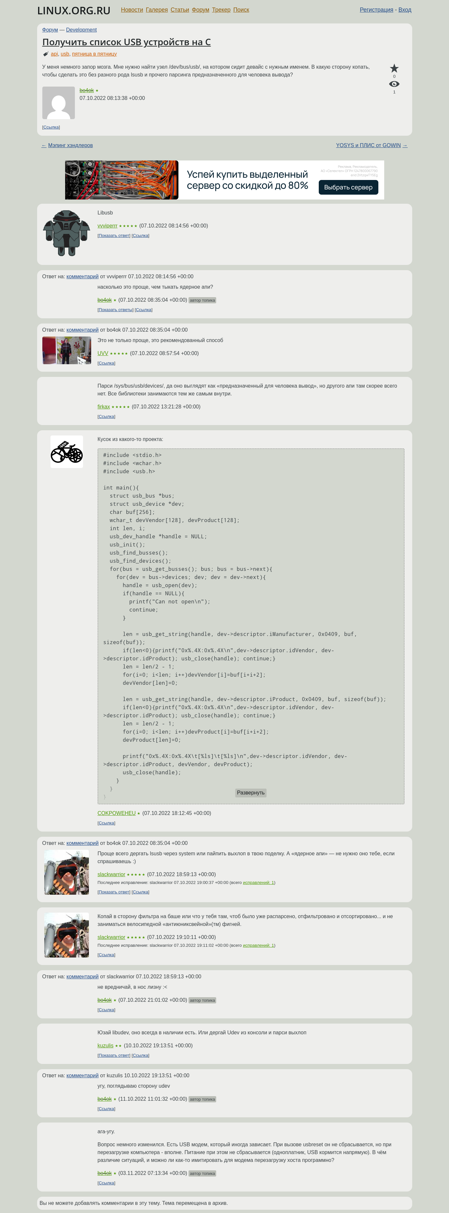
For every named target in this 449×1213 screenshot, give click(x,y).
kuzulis (106, 1045)
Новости (132, 10)
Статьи (180, 10)
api (54, 54)
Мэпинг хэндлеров (70, 145)
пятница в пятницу (94, 54)
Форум (200, 10)
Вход (405, 10)
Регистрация (376, 10)
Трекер (221, 10)
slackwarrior (111, 874)
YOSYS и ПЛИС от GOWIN (368, 145)
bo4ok (87, 90)
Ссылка (51, 127)
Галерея (157, 10)
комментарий (82, 276)
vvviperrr (108, 225)
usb (65, 54)
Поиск (241, 10)
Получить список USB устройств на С (126, 41)
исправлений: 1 (258, 882)
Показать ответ (114, 235)
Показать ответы (115, 309)
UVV (103, 353)
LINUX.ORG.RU (74, 10)
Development (81, 30)
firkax (104, 406)
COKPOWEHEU (117, 813)
